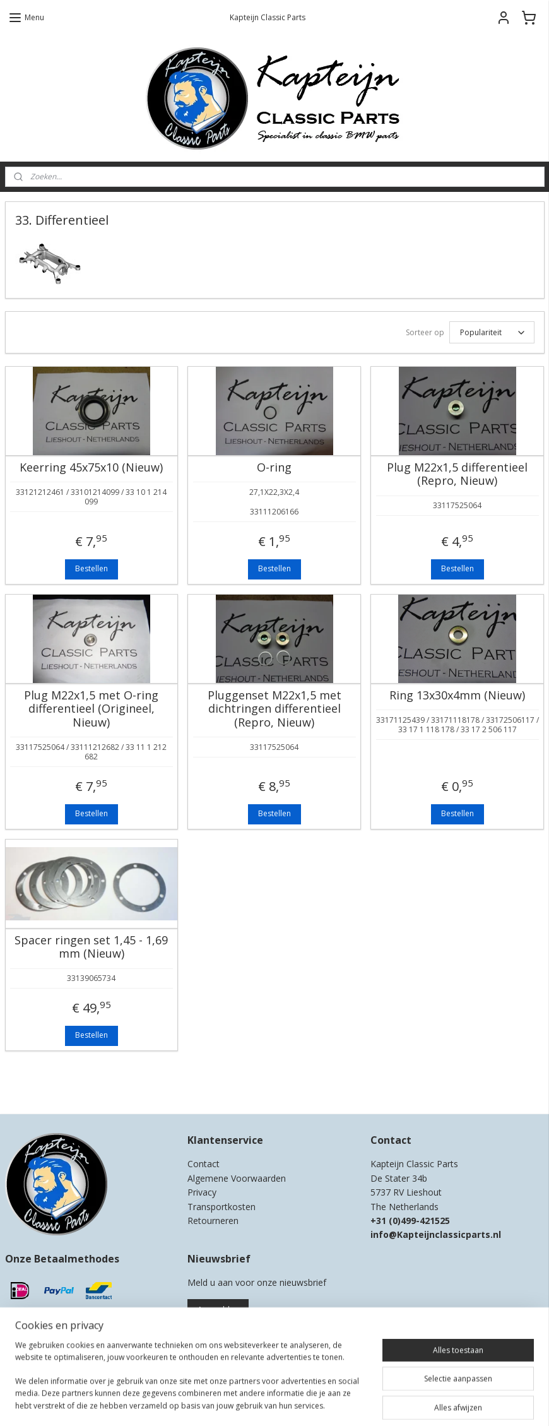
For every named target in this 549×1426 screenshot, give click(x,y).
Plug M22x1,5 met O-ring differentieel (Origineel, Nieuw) (91, 709)
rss (265, 1403)
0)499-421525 (421, 1221)
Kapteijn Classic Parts (54, 1085)
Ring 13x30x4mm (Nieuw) (457, 696)
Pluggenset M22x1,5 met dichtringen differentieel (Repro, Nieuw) (274, 709)
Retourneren (213, 1221)
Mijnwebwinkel (423, 1403)
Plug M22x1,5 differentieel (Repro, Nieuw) (457, 474)
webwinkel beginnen (313, 1403)
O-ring (274, 468)
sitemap (238, 1403)
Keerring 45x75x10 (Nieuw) (91, 468)
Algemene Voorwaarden (236, 1178)
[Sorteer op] (492, 332)
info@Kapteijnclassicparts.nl (435, 1234)
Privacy (201, 1192)
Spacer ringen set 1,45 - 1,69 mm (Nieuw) (91, 947)
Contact (203, 1164)
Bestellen (91, 568)
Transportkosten (221, 1207)
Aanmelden (218, 1309)
